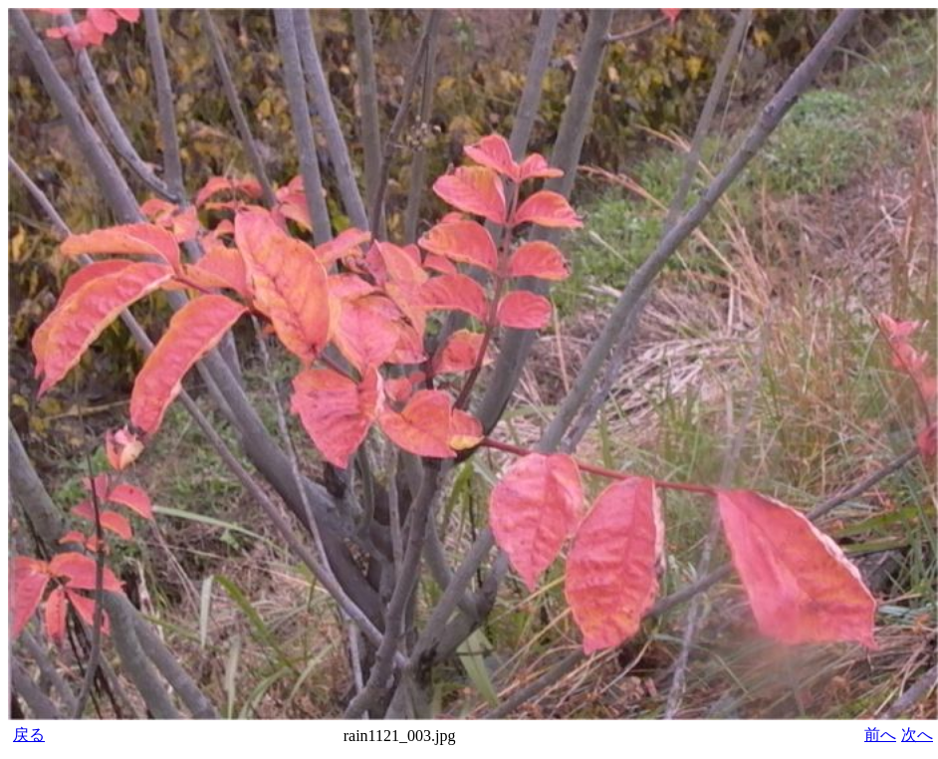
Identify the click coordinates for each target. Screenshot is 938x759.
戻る (29, 734)
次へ (917, 734)
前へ (880, 734)
